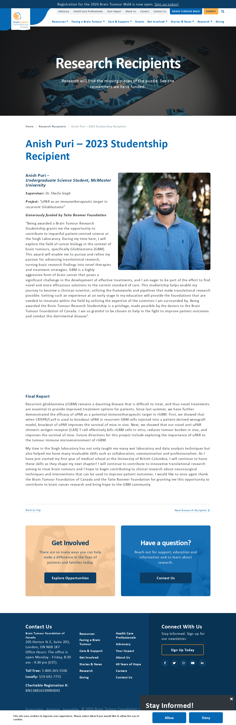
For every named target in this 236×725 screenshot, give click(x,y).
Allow (169, 717)
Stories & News (181, 21)
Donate (211, 11)
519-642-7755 (50, 680)
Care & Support (118, 21)
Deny (206, 717)
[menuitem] (60, 21)
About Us (131, 11)
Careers (144, 11)
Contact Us (160, 11)
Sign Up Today (182, 654)
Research (203, 21)
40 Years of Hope (128, 668)
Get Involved (156, 21)
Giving (220, 21)
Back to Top (33, 514)
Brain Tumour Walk (186, 11)
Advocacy (63, 11)
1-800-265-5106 (54, 675)
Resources (59, 21)
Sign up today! (167, 4)
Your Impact (114, 11)
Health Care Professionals (88, 11)
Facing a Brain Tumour (87, 21)
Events (139, 21)
